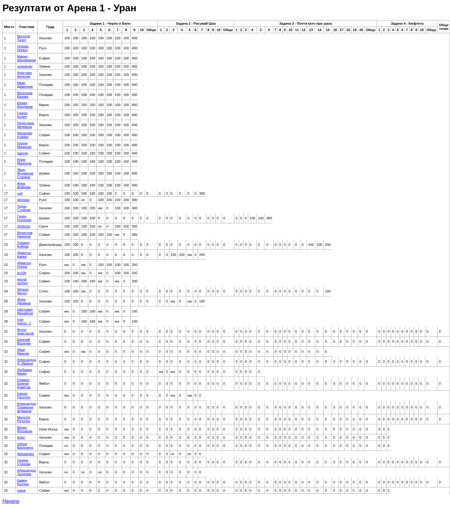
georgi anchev (22, 281)
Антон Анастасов (25, 331)
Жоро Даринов (24, 301)
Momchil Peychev (23, 419)
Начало (10, 501)
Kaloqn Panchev (23, 395)
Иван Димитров (25, 84)
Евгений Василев (23, 341)
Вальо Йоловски (24, 429)
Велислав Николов (24, 234)
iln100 (21, 273)
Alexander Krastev (24, 135)
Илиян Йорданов (25, 104)
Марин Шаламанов (26, 58)
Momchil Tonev (23, 38)
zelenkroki (24, 66)
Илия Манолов (24, 161)
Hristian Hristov (23, 48)
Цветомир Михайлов (25, 311)
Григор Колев (22, 114)
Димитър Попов (24, 264)
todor (21, 437)
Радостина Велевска (25, 125)
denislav (23, 200)
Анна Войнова (23, 185)
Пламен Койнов (23, 244)
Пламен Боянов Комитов (23, 383)
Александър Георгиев (26, 472)
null (19, 193)
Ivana (21, 490)
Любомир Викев (24, 371)
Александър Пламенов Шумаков (26, 407)
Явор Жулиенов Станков (25, 173)
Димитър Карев (24, 254)
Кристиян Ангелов (24, 74)
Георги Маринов (24, 145)
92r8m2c (23, 226)
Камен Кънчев (23, 482)
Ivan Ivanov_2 (24, 321)
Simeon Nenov (23, 291)
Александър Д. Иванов (26, 361)
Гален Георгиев (24, 218)
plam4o (22, 153)
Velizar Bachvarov (25, 445)
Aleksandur (25, 454)
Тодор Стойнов (23, 208)
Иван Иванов (23, 351)
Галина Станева (23, 462)
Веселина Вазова (24, 94)
